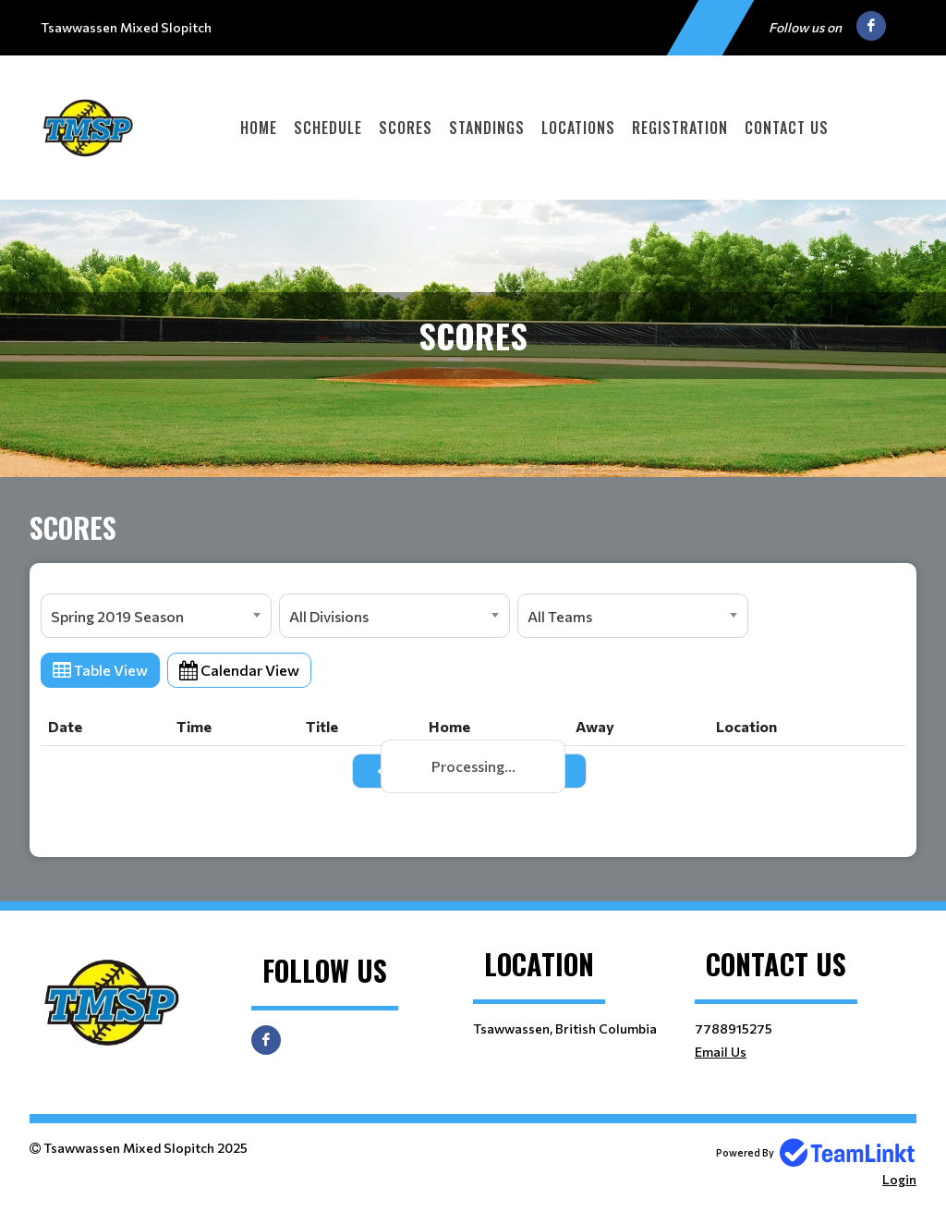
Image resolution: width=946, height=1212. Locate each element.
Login (899, 1179)
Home (258, 127)
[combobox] (156, 616)
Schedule (328, 127)
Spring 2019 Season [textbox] (117, 616)
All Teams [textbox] (560, 616)
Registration (680, 127)
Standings (487, 127)
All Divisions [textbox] (329, 616)
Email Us (720, 1051)
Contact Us (787, 127)
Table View (100, 670)
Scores (405, 127)
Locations (578, 127)
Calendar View (239, 670)
